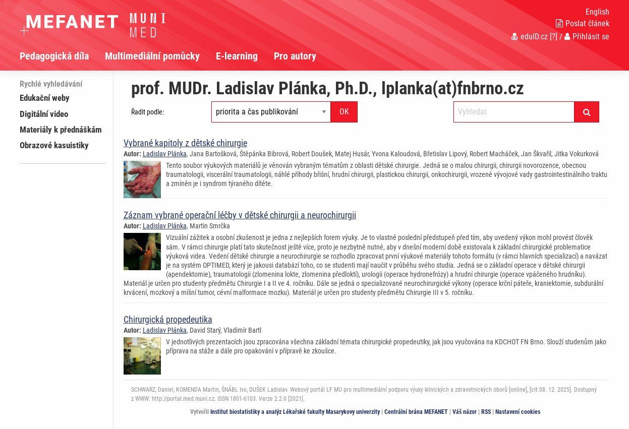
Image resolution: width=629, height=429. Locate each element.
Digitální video (44, 114)
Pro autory (295, 56)
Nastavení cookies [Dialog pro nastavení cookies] (517, 411)
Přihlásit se (586, 36)
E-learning (237, 56)
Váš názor (464, 411)
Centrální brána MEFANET (416, 411)
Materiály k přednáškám (61, 130)
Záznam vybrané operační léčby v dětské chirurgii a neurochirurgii (240, 215)
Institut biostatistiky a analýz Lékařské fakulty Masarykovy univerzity (295, 411)
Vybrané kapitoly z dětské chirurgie (185, 143)
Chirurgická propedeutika (168, 319)
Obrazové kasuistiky (54, 145)
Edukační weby (45, 98)
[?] (553, 36)
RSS (486, 411)
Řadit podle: (147, 112)
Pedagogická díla (54, 56)
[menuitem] (62, 56)
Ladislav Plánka (165, 154)
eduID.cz (529, 36)
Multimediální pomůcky (152, 56)
